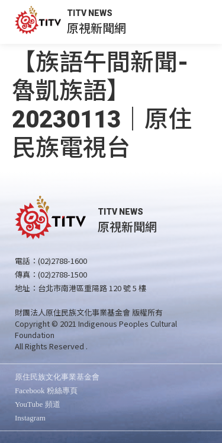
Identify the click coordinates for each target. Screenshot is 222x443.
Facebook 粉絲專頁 (46, 390)
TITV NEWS (89, 13)
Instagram (30, 417)
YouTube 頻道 (37, 404)
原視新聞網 (96, 27)
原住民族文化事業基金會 (57, 376)
